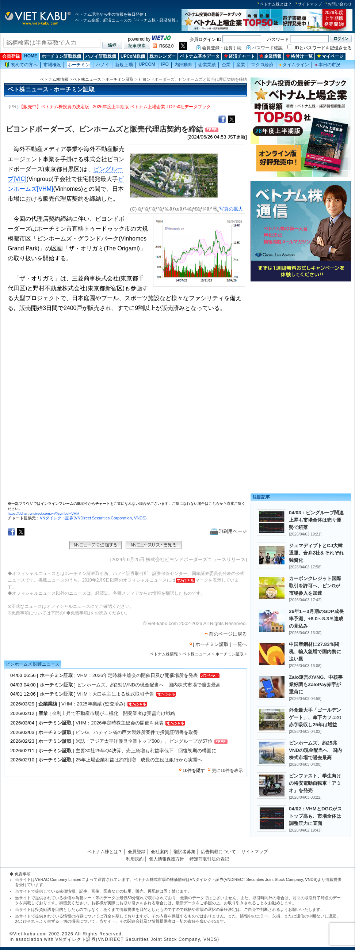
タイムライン (294, 64)
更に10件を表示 (227, 770)
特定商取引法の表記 (209, 859)
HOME (30, 55)
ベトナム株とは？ (276, 4)
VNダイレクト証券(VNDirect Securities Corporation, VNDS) (93, 518)
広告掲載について (218, 851)
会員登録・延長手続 (221, 47)
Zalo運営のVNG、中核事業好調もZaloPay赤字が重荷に (316, 684)
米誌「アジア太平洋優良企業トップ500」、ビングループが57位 (144, 741)
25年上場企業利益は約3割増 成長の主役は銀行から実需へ (139, 759)
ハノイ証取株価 (100, 56)
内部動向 (183, 64)
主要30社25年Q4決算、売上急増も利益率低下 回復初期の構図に (146, 750)
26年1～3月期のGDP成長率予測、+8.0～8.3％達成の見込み (316, 619)
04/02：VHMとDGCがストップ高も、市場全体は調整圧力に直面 (315, 816)
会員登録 (11, 56)
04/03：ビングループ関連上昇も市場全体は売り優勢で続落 (316, 520)
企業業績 (207, 64)
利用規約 (135, 859)
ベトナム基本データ (200, 56)
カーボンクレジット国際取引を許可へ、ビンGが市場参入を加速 (315, 586)
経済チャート (239, 56)
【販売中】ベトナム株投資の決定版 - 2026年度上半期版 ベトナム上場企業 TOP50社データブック (115, 106)
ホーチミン (79, 64)
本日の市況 (327, 64)
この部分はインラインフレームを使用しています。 (126, 409)
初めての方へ (21, 65)
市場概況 (52, 64)
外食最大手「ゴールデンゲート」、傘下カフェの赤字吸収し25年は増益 (315, 717)
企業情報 (270, 56)
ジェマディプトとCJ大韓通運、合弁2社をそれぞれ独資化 (316, 553)
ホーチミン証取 (120, 79)
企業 (226, 64)
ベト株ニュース (87, 79)
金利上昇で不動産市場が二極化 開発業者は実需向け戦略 (113, 713)
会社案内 (159, 851)
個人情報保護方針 (166, 859)
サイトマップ (310, 4)
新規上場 (124, 64)
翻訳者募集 (184, 851)
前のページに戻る (228, 634)
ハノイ (102, 64)
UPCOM (147, 64)
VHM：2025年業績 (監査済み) (93, 704)
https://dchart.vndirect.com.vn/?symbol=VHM (43, 513)
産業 (240, 64)
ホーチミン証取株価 (61, 56)
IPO (165, 64)
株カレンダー (162, 56)
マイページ (330, 56)
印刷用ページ (228, 531)
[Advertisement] (301, 335)
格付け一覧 (299, 56)
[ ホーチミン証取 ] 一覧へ (220, 644)
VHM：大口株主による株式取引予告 (115, 694)
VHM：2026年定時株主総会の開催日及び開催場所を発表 (137, 675)
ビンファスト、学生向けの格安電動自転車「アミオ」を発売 (315, 783)
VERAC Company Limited (58, 879)
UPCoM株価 (133, 56)
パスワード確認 (267, 47)
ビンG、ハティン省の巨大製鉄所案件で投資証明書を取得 (137, 732)
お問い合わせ (340, 4)
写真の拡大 (228, 209)
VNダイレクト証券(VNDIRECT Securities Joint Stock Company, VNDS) (254, 879)
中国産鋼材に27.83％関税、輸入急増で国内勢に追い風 (315, 651)
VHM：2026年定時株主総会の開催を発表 (120, 723)
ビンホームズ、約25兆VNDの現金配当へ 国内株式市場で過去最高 (149, 685)
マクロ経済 (262, 64)
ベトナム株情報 (54, 79)
